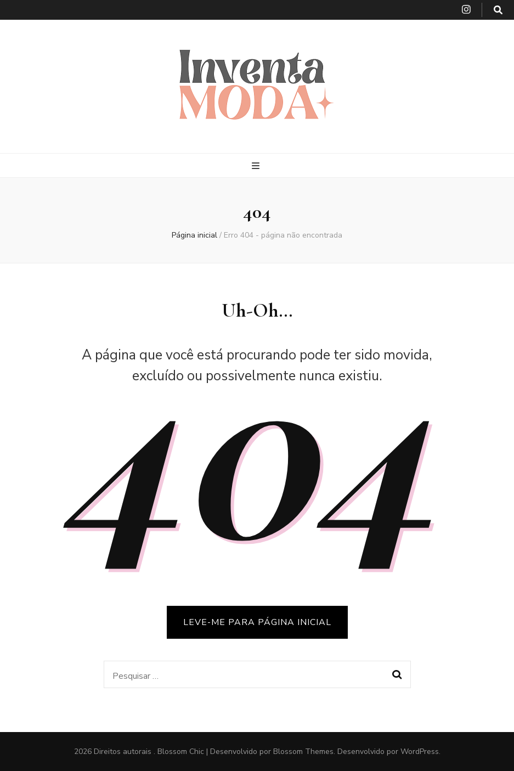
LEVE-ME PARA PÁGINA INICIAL (257, 622)
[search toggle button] (498, 10)
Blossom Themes (303, 751)
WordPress (419, 751)
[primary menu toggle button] (257, 166)
